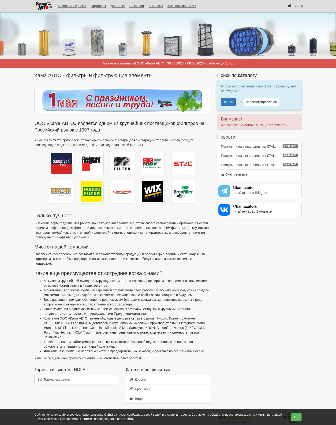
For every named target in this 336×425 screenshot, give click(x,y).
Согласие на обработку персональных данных (224, 414)
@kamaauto (243, 188)
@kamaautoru (244, 206)
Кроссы (138, 379)
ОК (296, 417)
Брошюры (140, 389)
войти (228, 102)
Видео (137, 399)
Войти (295, 6)
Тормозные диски (54, 379)
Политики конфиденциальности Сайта (105, 419)
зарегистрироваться (261, 102)
